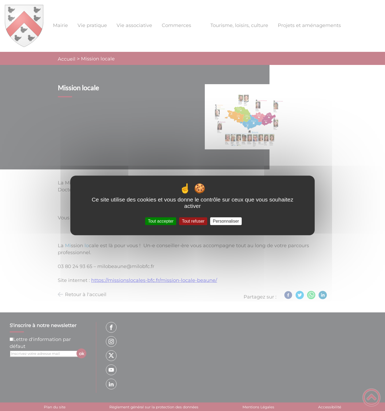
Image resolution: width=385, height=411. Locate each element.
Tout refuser (193, 221)
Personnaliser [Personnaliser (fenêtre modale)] (226, 221)
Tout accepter (161, 221)
